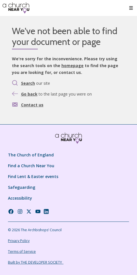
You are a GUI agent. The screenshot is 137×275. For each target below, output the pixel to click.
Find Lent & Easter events (33, 176)
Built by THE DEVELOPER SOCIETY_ (35, 262)
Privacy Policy (19, 240)
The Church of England (31, 155)
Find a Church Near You (31, 165)
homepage (72, 65)
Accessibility (20, 198)
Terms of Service (22, 251)
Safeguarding (21, 187)
